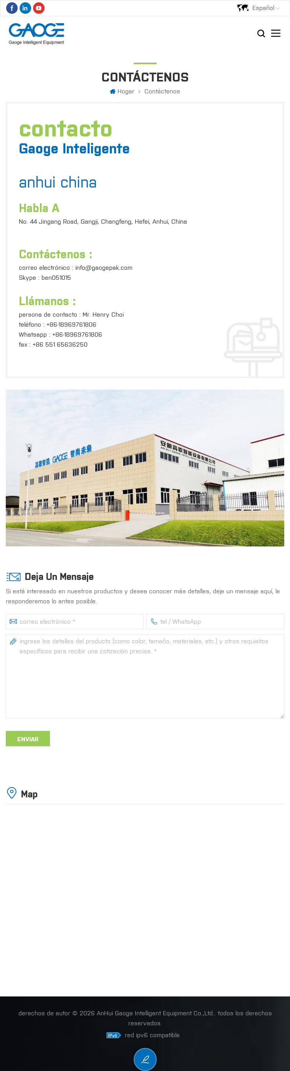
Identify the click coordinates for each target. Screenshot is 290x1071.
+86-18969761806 (71, 324)
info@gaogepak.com (104, 267)
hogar (122, 91)
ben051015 (56, 277)
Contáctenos (162, 91)
